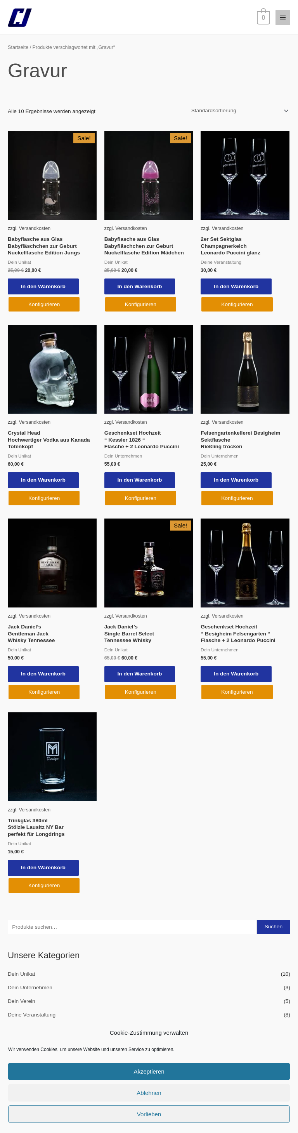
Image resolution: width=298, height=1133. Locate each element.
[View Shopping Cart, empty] (262, 17)
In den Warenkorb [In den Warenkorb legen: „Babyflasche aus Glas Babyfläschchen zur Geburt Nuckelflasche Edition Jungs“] (44, 286)
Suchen (273, 928)
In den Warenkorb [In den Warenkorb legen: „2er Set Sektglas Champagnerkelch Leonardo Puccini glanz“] (237, 286)
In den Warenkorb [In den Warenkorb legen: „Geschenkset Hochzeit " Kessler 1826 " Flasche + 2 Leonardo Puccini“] (140, 481)
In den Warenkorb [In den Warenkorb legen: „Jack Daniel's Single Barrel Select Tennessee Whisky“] (140, 675)
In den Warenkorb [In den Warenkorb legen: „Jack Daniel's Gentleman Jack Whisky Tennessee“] (44, 675)
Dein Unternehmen (30, 989)
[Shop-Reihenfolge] (238, 111)
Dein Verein (21, 1003)
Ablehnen (149, 1092)
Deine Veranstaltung (31, 1016)
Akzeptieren (148, 1071)
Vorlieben (149, 1114)
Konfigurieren (44, 305)
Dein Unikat (21, 975)
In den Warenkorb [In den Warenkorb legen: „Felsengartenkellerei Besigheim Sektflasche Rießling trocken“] (237, 481)
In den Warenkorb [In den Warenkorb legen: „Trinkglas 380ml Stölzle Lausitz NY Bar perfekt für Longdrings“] (44, 869)
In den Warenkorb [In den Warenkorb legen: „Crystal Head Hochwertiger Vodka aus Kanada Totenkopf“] (44, 481)
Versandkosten (34, 228)
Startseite (18, 47)
